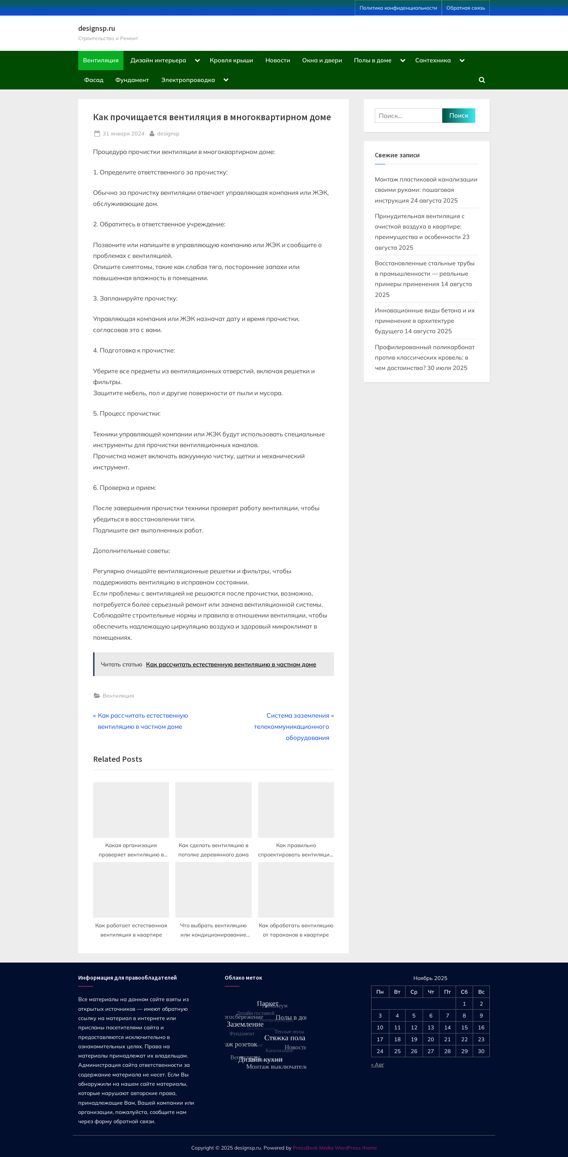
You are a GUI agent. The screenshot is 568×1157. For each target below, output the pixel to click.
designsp (168, 133)
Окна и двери (322, 60)
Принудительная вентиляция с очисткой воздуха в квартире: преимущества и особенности (420, 226)
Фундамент (132, 79)
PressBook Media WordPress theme (335, 1147)
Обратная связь (465, 7)
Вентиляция (101, 60)
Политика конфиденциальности (398, 7)
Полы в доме (373, 60)
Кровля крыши (231, 60)
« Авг (377, 1064)
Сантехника (433, 60)
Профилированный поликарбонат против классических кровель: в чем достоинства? (425, 357)
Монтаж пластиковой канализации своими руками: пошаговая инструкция (426, 190)
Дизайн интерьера (158, 60)
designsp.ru (96, 28)
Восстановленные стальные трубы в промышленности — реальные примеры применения (425, 273)
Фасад (93, 79)
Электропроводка (188, 79)
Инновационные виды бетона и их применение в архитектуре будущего (425, 321)
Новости (277, 60)
